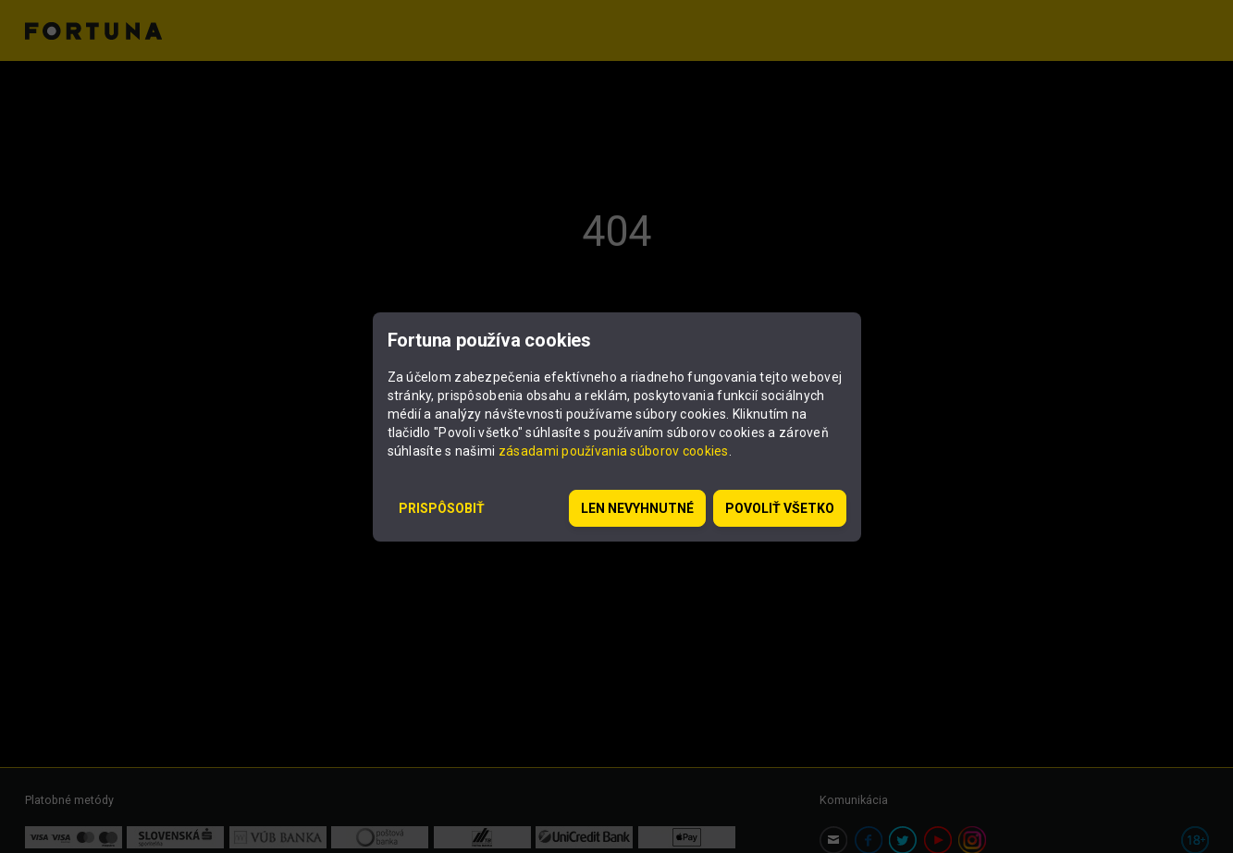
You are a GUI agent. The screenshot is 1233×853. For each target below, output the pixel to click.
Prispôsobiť (442, 508)
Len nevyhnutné (637, 508)
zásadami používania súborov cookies (614, 451)
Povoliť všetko (779, 508)
